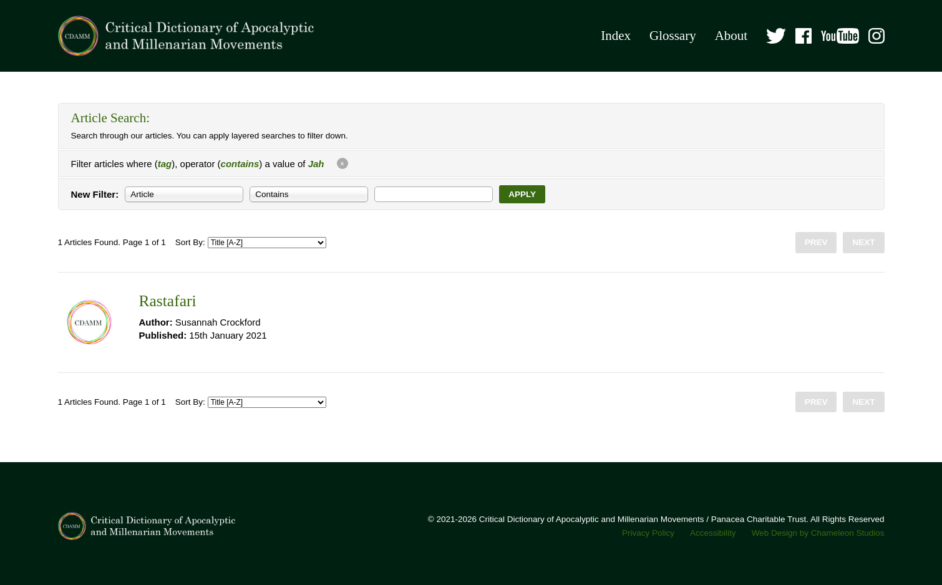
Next (863, 242)
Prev (816, 242)
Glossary (672, 35)
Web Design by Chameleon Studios (818, 533)
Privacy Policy (648, 533)
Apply (522, 194)
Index (616, 35)
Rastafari (168, 301)
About (731, 35)
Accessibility (713, 533)
